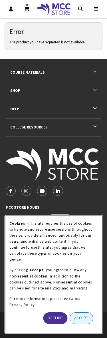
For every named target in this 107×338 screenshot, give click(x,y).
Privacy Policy (22, 304)
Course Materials (27, 72)
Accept (81, 318)
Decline (55, 318)
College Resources (29, 127)
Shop (15, 90)
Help (14, 109)
